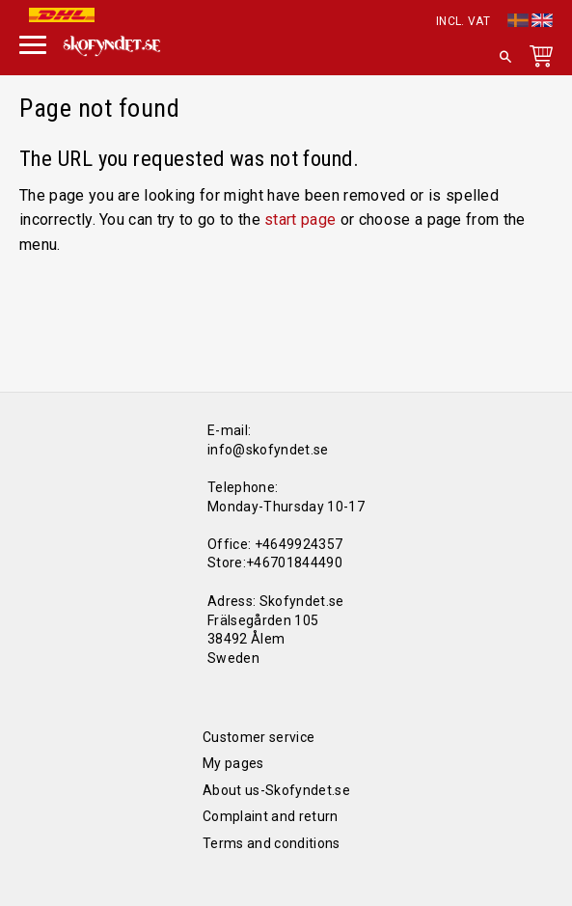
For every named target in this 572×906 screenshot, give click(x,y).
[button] (32, 42)
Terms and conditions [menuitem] (271, 843)
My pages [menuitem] (233, 763)
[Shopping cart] (537, 59)
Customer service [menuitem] (258, 737)
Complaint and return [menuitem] (270, 816)
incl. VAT (463, 21)
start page (300, 219)
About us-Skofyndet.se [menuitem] (276, 790)
